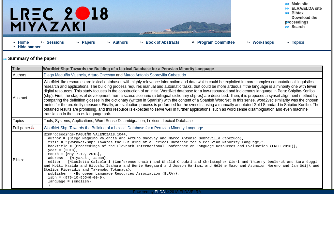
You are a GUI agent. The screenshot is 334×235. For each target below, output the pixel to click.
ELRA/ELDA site (307, 8)
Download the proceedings (301, 19)
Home (23, 42)
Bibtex (298, 13)
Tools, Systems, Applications (68, 120)
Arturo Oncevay (101, 75)
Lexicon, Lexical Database (170, 120)
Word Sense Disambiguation (120, 120)
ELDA (160, 192)
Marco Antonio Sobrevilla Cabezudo (155, 75)
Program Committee (216, 42)
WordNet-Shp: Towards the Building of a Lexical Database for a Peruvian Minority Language (123, 128)
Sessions (55, 42)
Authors (120, 42)
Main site (300, 4)
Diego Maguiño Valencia (65, 75)
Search (298, 26)
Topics (298, 42)
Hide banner (29, 47)
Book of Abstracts (162, 42)
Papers (88, 42)
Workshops (263, 42)
